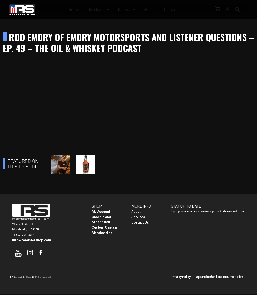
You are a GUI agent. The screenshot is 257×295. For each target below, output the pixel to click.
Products (98, 9)
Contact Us (175, 9)
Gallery (126, 9)
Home (75, 9)
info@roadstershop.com (31, 241)
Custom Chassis (105, 229)
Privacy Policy (181, 278)
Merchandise (102, 234)
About (150, 9)
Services (138, 218)
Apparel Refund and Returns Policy (219, 278)
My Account (101, 213)
